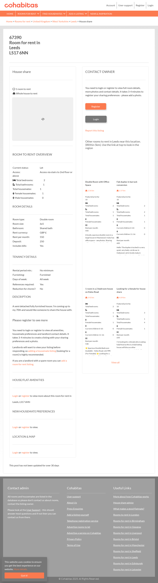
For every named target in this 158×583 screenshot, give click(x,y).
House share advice (123, 502)
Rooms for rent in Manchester (128, 545)
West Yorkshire (60, 21)
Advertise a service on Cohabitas (84, 533)
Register (140, 5)
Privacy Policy (74, 539)
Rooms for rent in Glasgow (127, 526)
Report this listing (94, 130)
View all (115, 362)
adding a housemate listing (42, 350)
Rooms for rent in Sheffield (127, 551)
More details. (20, 569)
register (25, 395)
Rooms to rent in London (126, 514)
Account (110, 5)
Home (10, 13)
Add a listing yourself (78, 514)
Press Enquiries (75, 508)
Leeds (74, 21)
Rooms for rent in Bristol (126, 539)
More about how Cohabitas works (131, 496)
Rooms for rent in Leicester (127, 569)
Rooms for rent (27, 13)
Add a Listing (76, 13)
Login (150, 5)
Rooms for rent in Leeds (125, 557)
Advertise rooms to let (78, 526)
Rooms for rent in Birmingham (129, 520)
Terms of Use (73, 545)
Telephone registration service (82, 520)
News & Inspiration (101, 13)
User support (74, 496)
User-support (125, 5)
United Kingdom (41, 21)
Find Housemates (52, 13)
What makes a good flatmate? (128, 508)
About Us (72, 502)
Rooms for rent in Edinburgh (128, 563)
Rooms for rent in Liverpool (127, 533)
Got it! (24, 575)
